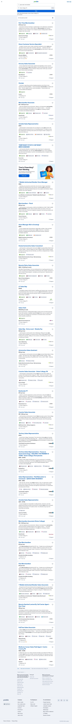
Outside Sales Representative (28, 124)
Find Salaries (45, 707)
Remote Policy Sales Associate (29, 265)
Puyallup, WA (19, 689)
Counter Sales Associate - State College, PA (33, 371)
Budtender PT (23, 391)
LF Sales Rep (23, 286)
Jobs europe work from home (47, 681)
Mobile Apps (45, 709)
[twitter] (64, 700)
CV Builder (45, 713)
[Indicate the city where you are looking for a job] (36, 8)
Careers (19, 711)
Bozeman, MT (19, 684)
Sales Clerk (22, 308)
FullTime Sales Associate (27, 627)
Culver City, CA (20, 685)
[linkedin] (67, 700)
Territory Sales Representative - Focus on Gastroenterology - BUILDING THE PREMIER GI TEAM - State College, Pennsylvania (34, 453)
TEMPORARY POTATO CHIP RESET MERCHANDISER (30, 146)
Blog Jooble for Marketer (48, 711)
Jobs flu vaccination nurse (47, 679)
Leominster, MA (20, 679)
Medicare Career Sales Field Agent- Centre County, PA (33, 648)
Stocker (21, 83)
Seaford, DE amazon (46, 684)
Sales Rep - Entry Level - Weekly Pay (30, 329)
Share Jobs (32, 704)
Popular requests (21, 672)
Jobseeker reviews (47, 706)
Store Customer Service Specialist (30, 44)
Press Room (20, 709)
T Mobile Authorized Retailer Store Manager (33, 182)
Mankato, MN (19, 680)
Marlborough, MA (20, 687)
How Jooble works (21, 704)
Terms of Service (6, 721)
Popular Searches (46, 702)
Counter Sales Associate (27, 412)
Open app (69, 1)
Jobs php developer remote (47, 682)
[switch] (53, 17)
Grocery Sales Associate (27, 64)
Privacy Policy (14, 721)
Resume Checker (46, 715)
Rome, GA (19, 693)
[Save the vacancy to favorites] (52, 23)
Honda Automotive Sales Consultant (31, 246)
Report (51, 39)
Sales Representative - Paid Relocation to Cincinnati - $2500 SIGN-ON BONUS (32, 478)
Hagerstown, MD (20, 682)
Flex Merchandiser (25, 542)
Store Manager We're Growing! (29, 224)
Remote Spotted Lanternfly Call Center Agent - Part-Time (34, 605)
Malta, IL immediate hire (46, 678)
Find (36, 11)
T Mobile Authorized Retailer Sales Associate (33, 585)
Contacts (20, 707)
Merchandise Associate (26, 102)
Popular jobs (32, 676)
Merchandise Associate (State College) (32, 521)
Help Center (20, 713)
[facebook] (58, 700)
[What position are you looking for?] (36, 4)
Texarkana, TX (20, 692)
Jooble (67, 721)
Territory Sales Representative (29, 433)
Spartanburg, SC (20, 690)
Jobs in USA (20, 715)
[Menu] (1, 1)
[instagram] (61, 700)
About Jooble (20, 702)
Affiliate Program (33, 706)
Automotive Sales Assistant (28, 350)
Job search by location (34, 678)
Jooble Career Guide (47, 704)
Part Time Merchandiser (27, 23)
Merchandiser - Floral (26, 203)
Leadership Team (21, 706)
